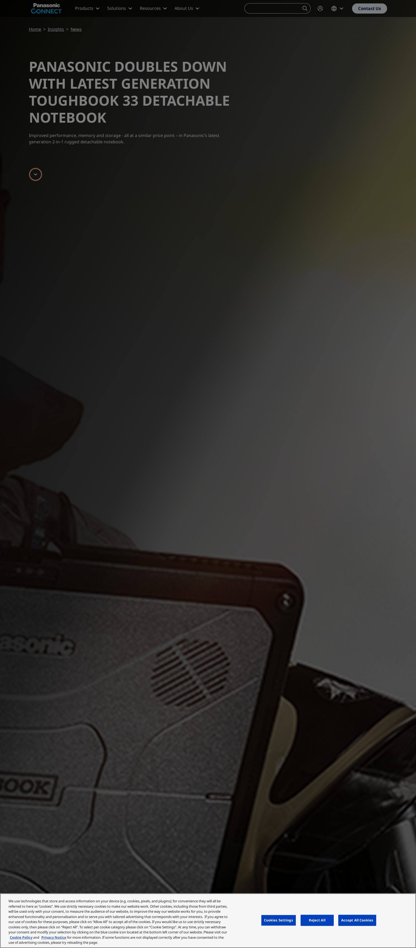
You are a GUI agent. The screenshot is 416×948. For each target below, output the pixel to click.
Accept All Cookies (357, 920)
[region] (208, 920)
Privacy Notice (53, 937)
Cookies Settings (278, 920)
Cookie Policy (21, 937)
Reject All (317, 920)
